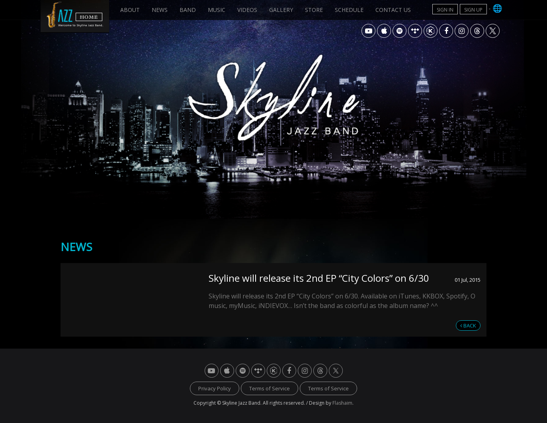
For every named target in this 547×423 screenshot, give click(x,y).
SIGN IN (445, 9)
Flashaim (342, 403)
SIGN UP (473, 9)
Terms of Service (269, 388)
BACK (468, 325)
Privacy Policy (214, 388)
